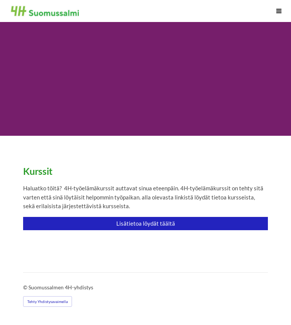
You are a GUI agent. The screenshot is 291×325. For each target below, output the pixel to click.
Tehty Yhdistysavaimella (47, 301)
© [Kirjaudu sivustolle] (25, 287)
